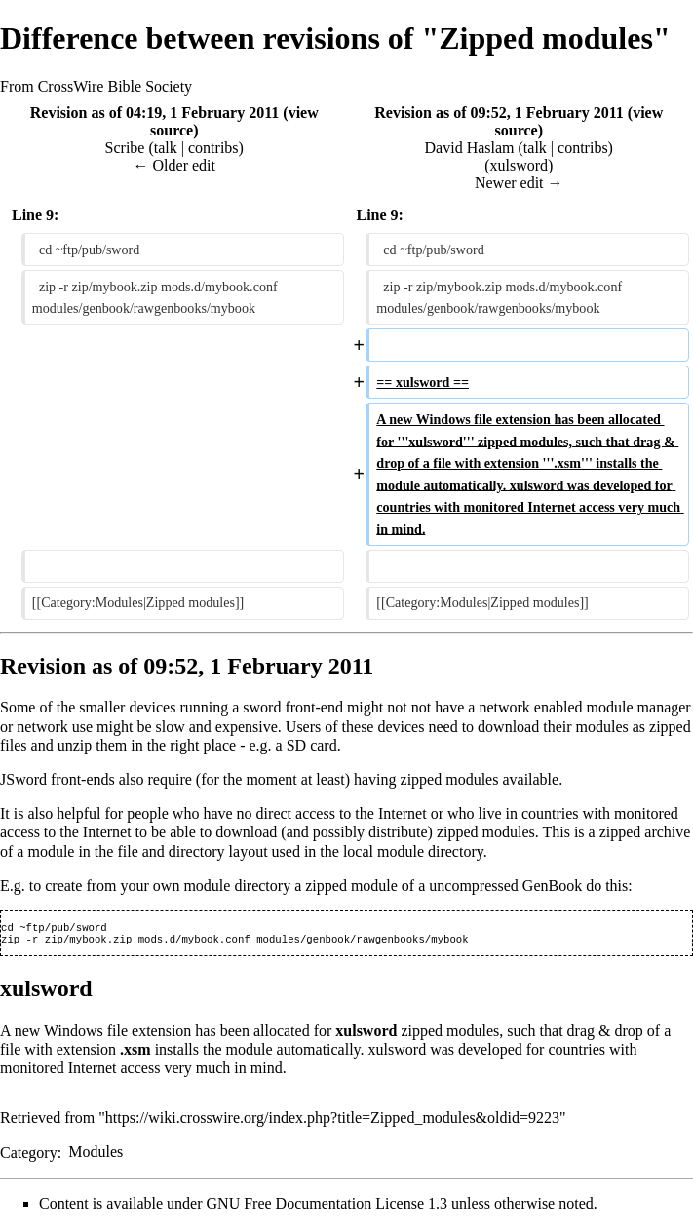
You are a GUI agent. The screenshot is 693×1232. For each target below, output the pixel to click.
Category (29, 1155)
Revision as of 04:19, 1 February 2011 (155, 112)
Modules (95, 1155)
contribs (213, 147)
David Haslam (470, 147)
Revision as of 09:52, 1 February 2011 (499, 112)
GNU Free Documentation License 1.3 (327, 1207)
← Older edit (174, 165)
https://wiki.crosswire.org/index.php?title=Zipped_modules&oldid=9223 (332, 1121)
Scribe (125, 147)
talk (165, 147)
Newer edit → (519, 182)
